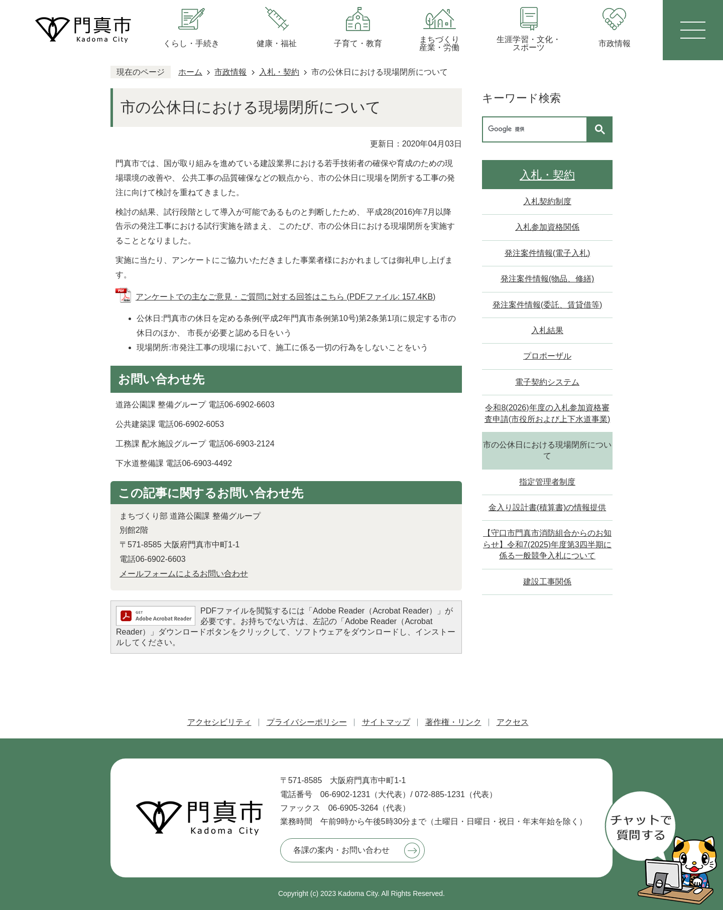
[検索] (537, 129)
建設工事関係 (547, 581)
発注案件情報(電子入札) (547, 253)
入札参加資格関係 (547, 227)
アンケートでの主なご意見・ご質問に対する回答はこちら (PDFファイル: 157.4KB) (285, 296)
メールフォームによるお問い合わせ (183, 573)
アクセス (513, 722)
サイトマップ (386, 722)
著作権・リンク (453, 722)
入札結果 (547, 330)
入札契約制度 (547, 201)
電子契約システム (547, 382)
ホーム (190, 72)
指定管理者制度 (547, 482)
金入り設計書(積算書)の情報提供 (548, 507)
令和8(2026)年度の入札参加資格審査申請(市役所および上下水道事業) (548, 413)
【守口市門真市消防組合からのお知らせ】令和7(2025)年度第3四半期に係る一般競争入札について (547, 544)
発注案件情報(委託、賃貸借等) (547, 304)
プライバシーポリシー (307, 722)
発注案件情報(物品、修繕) (547, 278)
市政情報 (230, 72)
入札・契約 (279, 72)
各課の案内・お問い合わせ (341, 850)
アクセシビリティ (219, 722)
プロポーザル (547, 356)
